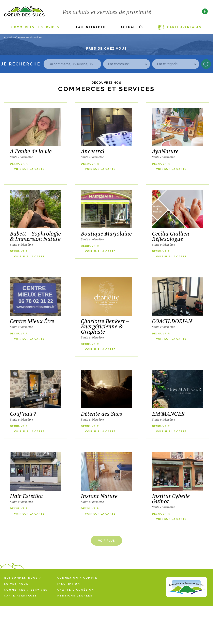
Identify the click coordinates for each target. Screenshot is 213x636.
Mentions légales (75, 595)
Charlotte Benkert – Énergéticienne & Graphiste (105, 326)
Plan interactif (90, 27)
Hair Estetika (26, 496)
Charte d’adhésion (75, 589)
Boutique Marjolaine (106, 233)
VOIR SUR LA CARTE (29, 168)
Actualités (132, 27)
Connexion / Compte (77, 577)
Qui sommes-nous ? (22, 577)
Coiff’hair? (23, 413)
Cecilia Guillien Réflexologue (170, 236)
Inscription (68, 583)
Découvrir (19, 163)
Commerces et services (35, 27)
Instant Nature (99, 496)
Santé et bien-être (21, 157)
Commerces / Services (26, 589)
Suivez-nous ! (17, 583)
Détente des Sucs (101, 413)
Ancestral (92, 151)
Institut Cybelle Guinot (171, 498)
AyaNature (165, 151)
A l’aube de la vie (31, 151)
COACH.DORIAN (172, 321)
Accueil (8, 37)
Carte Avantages (184, 27)
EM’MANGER (168, 413)
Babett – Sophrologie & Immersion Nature (35, 236)
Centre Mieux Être (32, 321)
